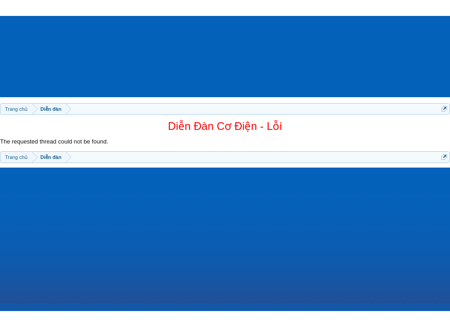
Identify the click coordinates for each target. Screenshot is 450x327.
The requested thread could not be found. (54, 141)
